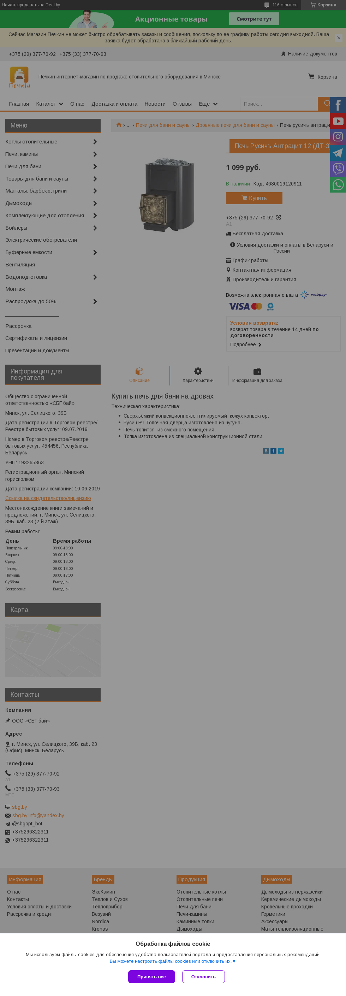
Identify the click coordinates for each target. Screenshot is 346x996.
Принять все (151, 976)
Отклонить (203, 976)
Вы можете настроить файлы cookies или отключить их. (170, 961)
